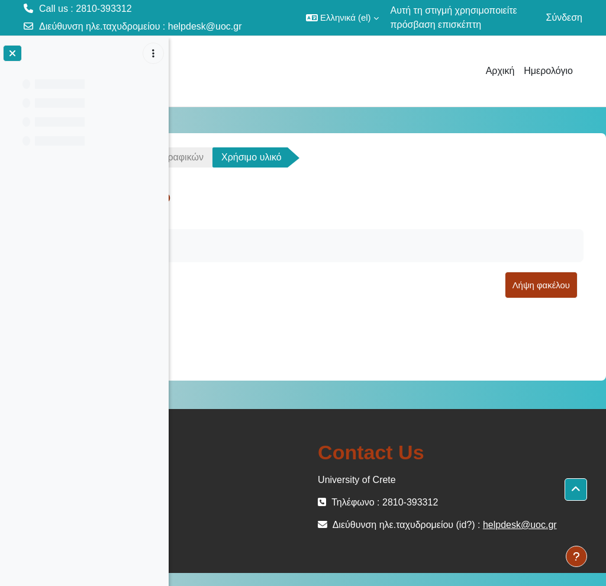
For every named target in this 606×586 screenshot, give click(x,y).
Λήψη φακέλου (541, 285)
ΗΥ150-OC (214, 157)
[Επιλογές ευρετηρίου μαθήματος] (153, 53)
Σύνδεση (564, 17)
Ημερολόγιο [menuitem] (548, 71)
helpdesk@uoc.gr (205, 26)
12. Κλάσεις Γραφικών (313, 157)
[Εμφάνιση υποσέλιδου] (576, 556)
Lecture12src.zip (259, 331)
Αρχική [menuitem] (500, 71)
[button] (342, 18)
